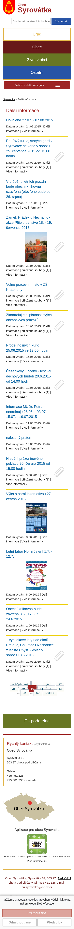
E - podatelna (37, 720)
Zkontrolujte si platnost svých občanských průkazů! (29, 317)
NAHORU (64, 878)
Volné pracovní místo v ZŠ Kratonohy (27, 287)
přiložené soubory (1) (35, 167)
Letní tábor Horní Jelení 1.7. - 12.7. (29, 554)
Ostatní (37, 72)
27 (60, 684)
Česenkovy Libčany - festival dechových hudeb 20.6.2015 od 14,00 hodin (28, 376)
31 (41, 688)
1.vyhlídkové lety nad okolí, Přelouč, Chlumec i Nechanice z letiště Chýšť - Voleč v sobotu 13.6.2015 (30, 647)
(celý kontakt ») (42, 744)
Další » (50, 692)
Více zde (48, 903)
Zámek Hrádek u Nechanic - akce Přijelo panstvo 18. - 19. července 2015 (29, 222)
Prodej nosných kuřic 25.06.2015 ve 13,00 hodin (27, 347)
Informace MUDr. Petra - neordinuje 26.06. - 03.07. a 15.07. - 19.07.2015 (28, 412)
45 (24, 692)
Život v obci (37, 60)
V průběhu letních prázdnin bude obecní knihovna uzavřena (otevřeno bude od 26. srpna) (28, 189)
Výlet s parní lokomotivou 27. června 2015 (29, 496)
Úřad (37, 34)
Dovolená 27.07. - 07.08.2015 (29, 120)
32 (50, 688)
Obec (37, 47)
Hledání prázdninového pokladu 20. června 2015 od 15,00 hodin (28, 464)
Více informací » (32, 131)
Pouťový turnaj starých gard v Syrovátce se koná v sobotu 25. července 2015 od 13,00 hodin (29, 148)
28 (14, 688)
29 (23, 688)
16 (47, 684)
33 (60, 688)
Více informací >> (37, 861)
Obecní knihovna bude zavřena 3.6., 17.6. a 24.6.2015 (24, 614)
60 (37, 692)
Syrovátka (9, 99)
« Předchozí (20, 684)
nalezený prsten (18, 438)
